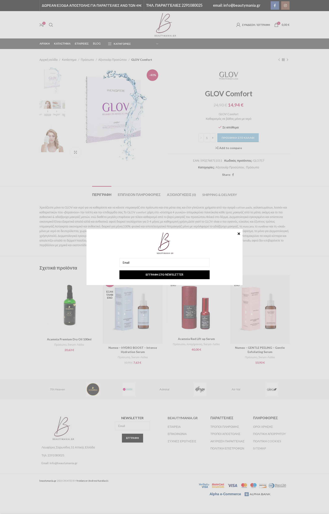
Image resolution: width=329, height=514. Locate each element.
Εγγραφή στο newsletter (164, 274)
